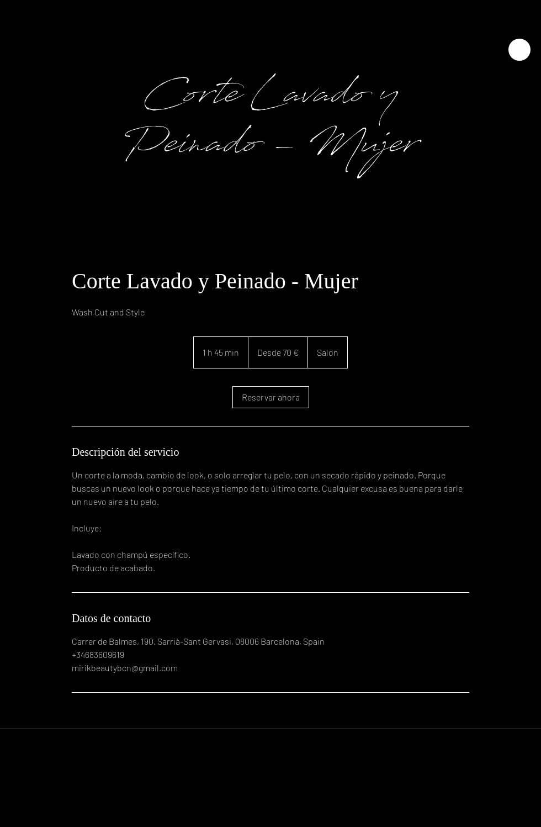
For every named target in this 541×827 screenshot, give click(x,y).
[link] (270, 397)
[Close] (519, 50)
